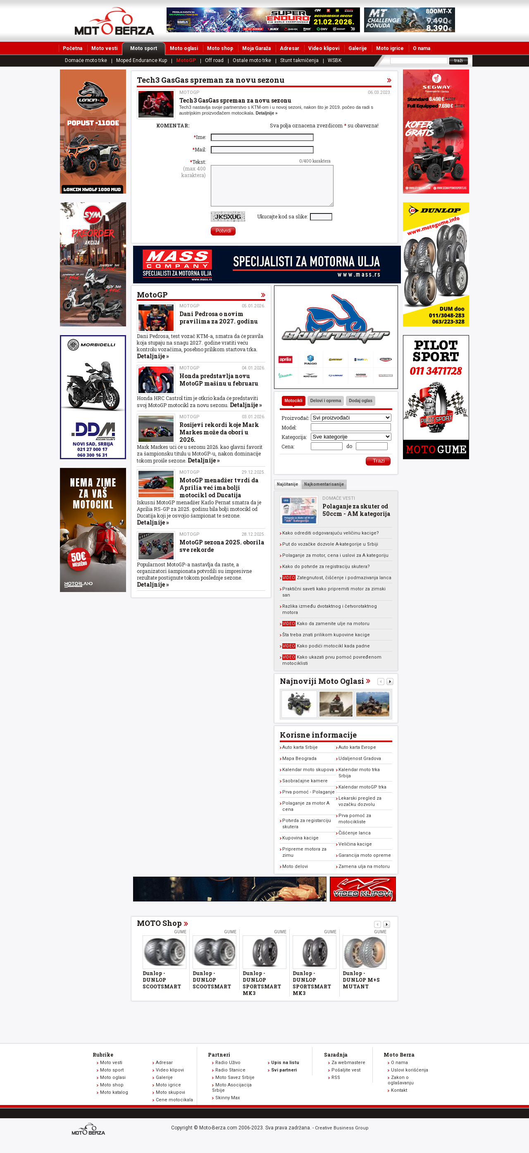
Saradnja (336, 1063)
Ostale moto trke (252, 60)
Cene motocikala (174, 1108)
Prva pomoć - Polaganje (308, 800)
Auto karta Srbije (300, 756)
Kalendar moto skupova (308, 778)
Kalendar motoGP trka (362, 795)
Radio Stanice (230, 1078)
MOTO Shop (159, 932)
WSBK (334, 60)
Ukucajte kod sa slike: (283, 225)
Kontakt (399, 1099)
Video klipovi (323, 48)
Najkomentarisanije (324, 493)
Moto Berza (399, 1063)
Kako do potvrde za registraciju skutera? (326, 575)
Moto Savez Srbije (235, 1086)
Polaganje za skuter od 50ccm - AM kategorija (356, 518)
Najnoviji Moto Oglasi (322, 690)
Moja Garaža (256, 48)
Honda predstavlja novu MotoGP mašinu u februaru (218, 388)
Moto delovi (295, 875)
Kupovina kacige (300, 846)
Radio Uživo (228, 1071)
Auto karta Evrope (357, 756)
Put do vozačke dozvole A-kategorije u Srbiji (330, 553)
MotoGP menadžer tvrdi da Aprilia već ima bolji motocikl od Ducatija (218, 496)
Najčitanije (287, 493)
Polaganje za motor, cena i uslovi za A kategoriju (335, 564)
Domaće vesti (338, 507)
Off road (214, 60)
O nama (421, 48)
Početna (72, 48)
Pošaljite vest (345, 1078)
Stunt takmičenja (299, 60)
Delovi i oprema (325, 409)
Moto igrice (390, 48)
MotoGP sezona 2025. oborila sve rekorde (221, 554)
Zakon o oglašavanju (401, 1088)
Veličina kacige (355, 853)
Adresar (289, 48)
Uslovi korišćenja (409, 1078)
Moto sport (147, 48)
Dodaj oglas (360, 409)
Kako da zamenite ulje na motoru (325, 632)
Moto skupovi (170, 1101)
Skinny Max (227, 1106)
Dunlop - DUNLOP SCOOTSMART (162, 988)
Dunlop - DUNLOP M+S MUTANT (361, 988)
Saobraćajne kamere (305, 789)
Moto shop (220, 48)
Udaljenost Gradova (359, 767)
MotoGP (186, 60)
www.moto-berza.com (89, 1138)
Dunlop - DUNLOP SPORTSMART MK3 (262, 991)
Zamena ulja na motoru (364, 875)
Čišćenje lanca (354, 841)
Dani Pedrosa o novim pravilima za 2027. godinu (218, 326)
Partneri (219, 1063)
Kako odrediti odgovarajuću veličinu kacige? (330, 541)
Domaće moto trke (86, 60)
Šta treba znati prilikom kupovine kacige (326, 643)
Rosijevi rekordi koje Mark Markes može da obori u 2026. (219, 440)
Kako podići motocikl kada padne (326, 654)
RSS (335, 1086)
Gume (180, 940)
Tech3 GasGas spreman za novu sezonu (235, 100)
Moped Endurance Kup (141, 60)
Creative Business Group (342, 1136)
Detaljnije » (267, 113)
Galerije (357, 48)
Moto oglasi (184, 48)
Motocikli (294, 409)
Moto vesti (104, 48)
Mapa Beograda (299, 767)
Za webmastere (348, 1071)
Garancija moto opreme (364, 864)
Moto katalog (114, 1101)
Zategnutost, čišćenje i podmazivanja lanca (336, 586)
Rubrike (103, 1063)
